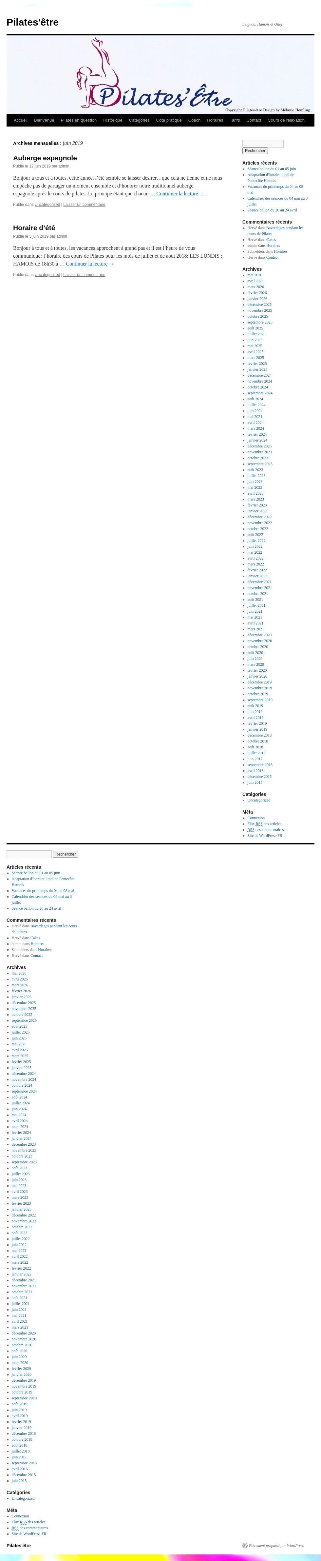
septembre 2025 (260, 322)
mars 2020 (256, 664)
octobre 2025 (258, 316)
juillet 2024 (257, 405)
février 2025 (257, 363)
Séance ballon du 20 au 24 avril (272, 210)
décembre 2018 (260, 735)
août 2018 (255, 747)
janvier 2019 (257, 729)
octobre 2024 (258, 387)
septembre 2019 (260, 700)
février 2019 (257, 723)
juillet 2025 (257, 334)
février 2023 (257, 505)
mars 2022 (256, 564)
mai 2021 (255, 617)
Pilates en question (79, 120)
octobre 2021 (258, 593)
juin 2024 (255, 410)
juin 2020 (255, 658)
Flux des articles (264, 823)
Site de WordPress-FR (265, 835)
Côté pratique (169, 120)
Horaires (215, 120)
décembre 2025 (260, 304)
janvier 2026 (257, 298)
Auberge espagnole (45, 158)
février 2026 (257, 292)
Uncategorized (47, 204)
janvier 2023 (257, 511)
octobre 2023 (258, 458)
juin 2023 (255, 481)
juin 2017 (255, 759)
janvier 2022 (257, 576)
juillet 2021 (257, 605)
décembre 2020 (260, 635)
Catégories (139, 120)
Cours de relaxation (286, 120)
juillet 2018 (257, 753)
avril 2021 (256, 623)
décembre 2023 (260, 446)
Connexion (256, 818)
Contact (253, 120)
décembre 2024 (260, 375)
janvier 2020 (257, 676)
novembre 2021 (260, 587)
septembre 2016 (260, 764)
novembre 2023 (260, 452)
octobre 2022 (258, 528)
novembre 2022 (260, 523)
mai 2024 (255, 416)
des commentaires (266, 829)
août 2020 (255, 652)
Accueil (21, 120)
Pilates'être (33, 22)
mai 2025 (255, 346)
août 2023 (255, 469)
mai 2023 (255, 487)
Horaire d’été (34, 227)
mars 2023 (256, 499)
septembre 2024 (260, 393)
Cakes (271, 239)
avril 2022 (256, 558)
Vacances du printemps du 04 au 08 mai (43, 890)
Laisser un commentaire (84, 204)
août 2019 (255, 705)
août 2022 (255, 534)
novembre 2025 (260, 310)
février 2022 (257, 570)
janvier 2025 (257, 369)
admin (64, 166)
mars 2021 (256, 629)
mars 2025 (256, 357)
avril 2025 (256, 351)
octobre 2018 (258, 741)
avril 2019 (256, 717)
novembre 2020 (260, 641)
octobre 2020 (258, 646)
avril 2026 (256, 281)
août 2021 (255, 599)
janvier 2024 (257, 440)
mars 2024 (256, 428)
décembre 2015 (260, 776)
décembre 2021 (260, 582)
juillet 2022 (257, 540)
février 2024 (257, 434)
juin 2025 (255, 340)
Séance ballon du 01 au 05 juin (272, 169)
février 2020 (257, 670)
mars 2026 (256, 287)
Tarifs (235, 120)
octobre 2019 (258, 694)
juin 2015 (255, 782)
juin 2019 (255, 711)
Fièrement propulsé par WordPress (276, 1545)
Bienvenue (44, 120)
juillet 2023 (257, 475)
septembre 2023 (260, 464)
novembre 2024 (260, 381)
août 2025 (255, 328)
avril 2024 (256, 422)
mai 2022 (255, 552)
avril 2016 (256, 770)
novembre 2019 (260, 688)
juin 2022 (255, 546)
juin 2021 (255, 611)
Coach (194, 120)
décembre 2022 (260, 517)
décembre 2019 (260, 682)
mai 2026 (255, 275)
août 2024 (255, 399)
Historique (113, 120)
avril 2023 (256, 493)
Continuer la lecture (181, 193)
